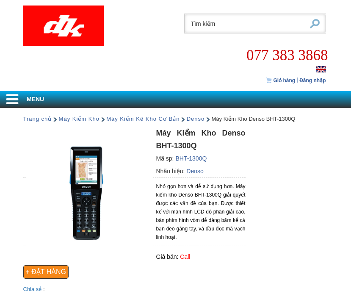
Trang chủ (37, 119)
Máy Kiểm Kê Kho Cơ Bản (143, 119)
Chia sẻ (33, 289)
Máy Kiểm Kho (79, 119)
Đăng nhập (312, 80)
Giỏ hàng (280, 80)
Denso (196, 119)
